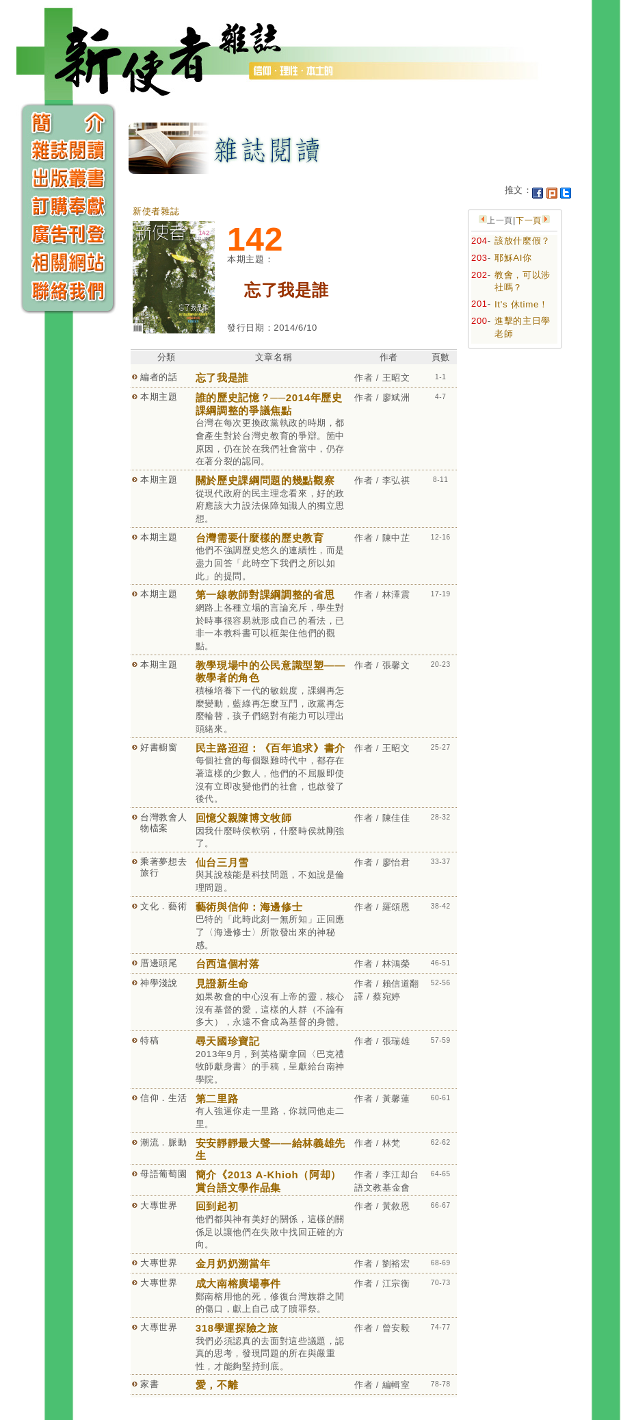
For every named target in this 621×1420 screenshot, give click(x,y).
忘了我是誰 (222, 377)
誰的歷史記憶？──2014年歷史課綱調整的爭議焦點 (269, 404)
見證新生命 (222, 983)
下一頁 (529, 220)
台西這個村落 (228, 963)
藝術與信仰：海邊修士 (249, 907)
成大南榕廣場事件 (238, 1283)
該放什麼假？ (522, 241)
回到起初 (217, 1206)
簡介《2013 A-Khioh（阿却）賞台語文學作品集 (268, 1181)
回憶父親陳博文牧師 (244, 818)
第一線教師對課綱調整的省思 (265, 594)
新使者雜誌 (156, 211)
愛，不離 (217, 1385)
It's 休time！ (521, 304)
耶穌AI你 (513, 258)
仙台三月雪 (222, 862)
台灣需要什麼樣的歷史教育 (260, 538)
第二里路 (217, 1098)
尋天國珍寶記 (228, 1041)
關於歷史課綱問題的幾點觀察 (265, 480)
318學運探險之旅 (237, 1328)
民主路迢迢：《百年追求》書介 (270, 748)
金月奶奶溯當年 (233, 1263)
